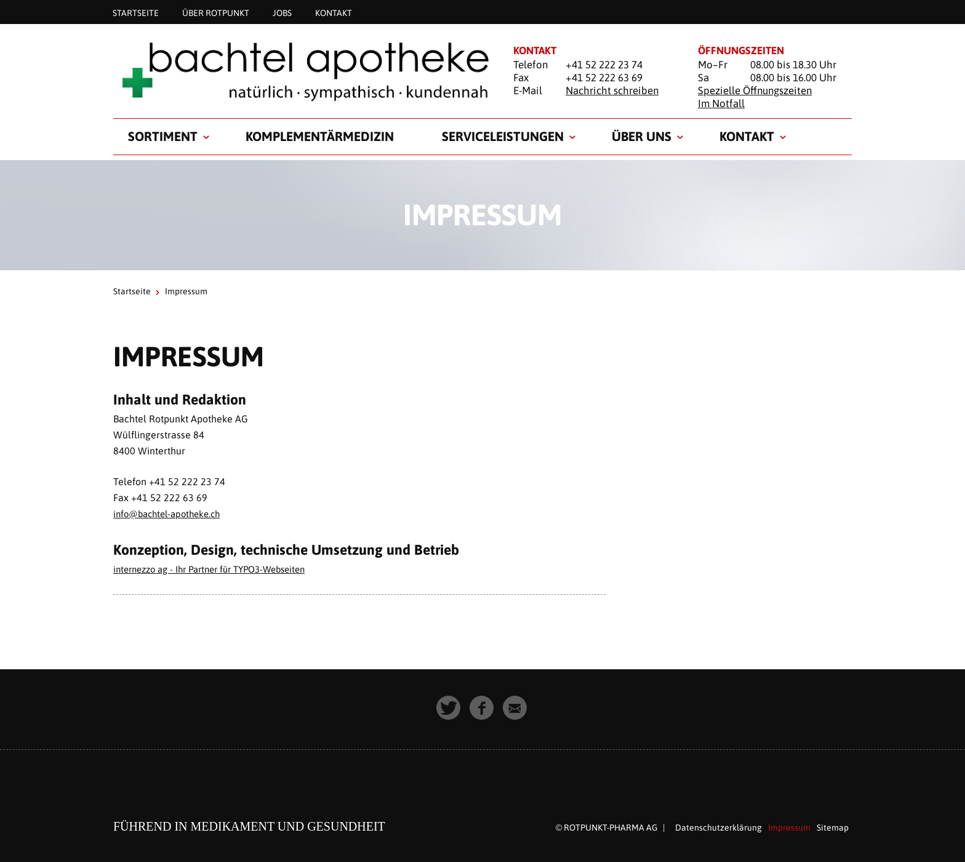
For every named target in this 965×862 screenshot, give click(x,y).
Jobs (282, 12)
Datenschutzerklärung (718, 827)
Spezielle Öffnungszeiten (755, 90)
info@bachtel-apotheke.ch (171, 513)
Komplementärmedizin (320, 136)
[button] (449, 709)
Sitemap (833, 827)
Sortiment (163, 136)
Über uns (641, 136)
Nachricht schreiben (612, 90)
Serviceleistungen (503, 136)
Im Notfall (721, 103)
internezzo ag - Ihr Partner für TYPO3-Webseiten (219, 568)
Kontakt (333, 12)
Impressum (789, 827)
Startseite (136, 12)
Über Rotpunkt (215, 12)
